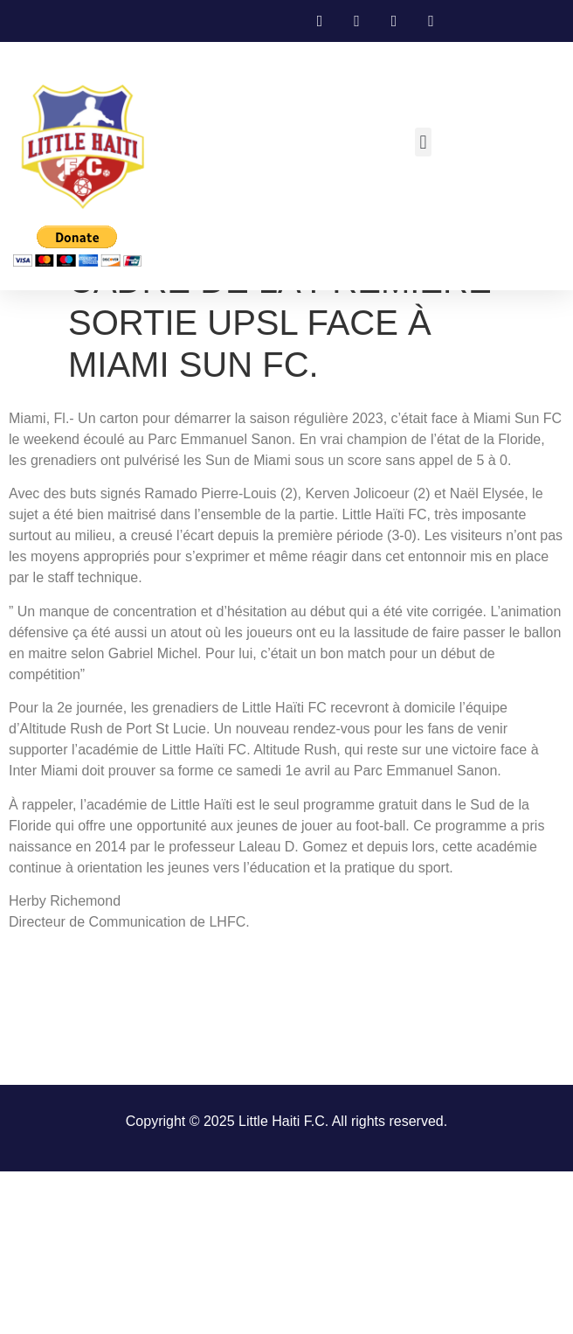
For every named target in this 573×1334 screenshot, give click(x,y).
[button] (423, 142)
